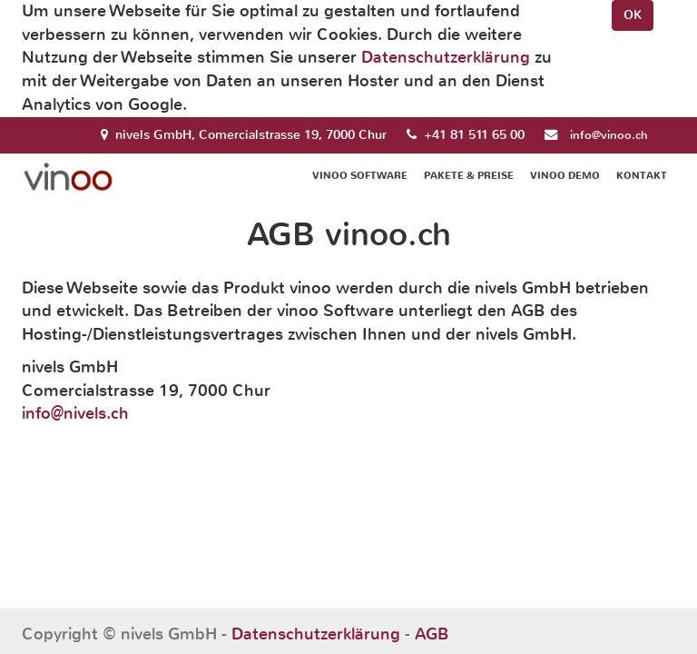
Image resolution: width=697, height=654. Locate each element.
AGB (432, 634)
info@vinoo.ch (609, 135)
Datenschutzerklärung (445, 57)
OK (632, 15)
